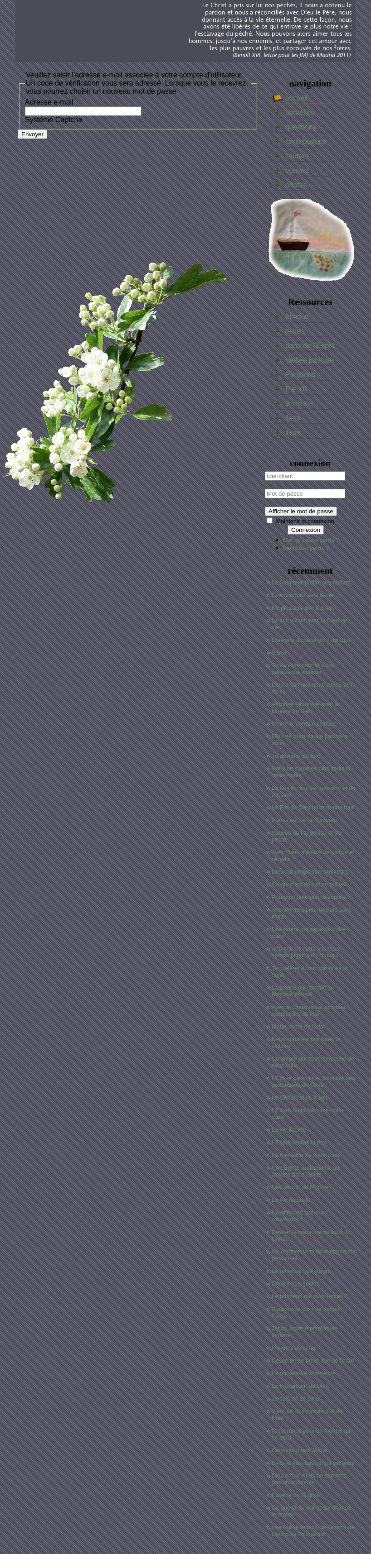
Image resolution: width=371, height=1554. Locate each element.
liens (292, 418)
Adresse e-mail (49, 102)
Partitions (300, 374)
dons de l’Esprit (310, 345)
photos (296, 185)
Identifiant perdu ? (306, 548)
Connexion (305, 529)
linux (292, 432)
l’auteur (297, 156)
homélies (299, 112)
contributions (306, 141)
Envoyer (32, 134)
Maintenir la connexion (305, 521)
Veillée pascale (309, 360)
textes (295, 331)
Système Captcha (53, 120)
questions (301, 127)
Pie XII (296, 389)
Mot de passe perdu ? (311, 539)
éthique (297, 316)
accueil (296, 98)
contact (297, 170)
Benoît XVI (299, 403)
